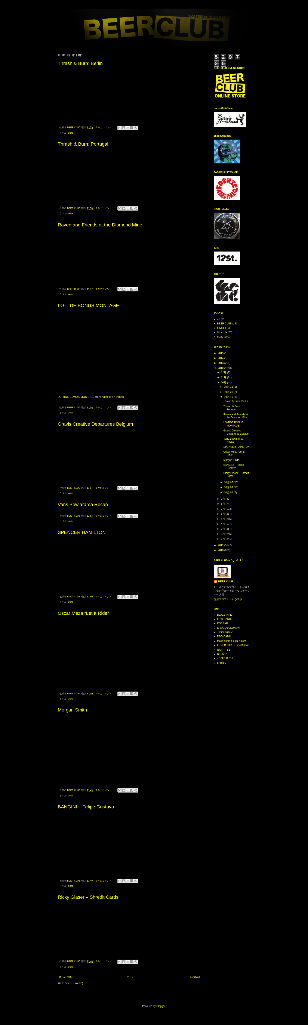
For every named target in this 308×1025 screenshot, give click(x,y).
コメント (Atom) (73, 983)
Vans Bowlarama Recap (83, 504)
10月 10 (229, 396)
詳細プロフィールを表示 (228, 599)
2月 (223, 533)
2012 (221, 368)
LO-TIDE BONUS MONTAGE (88, 305)
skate (70, 132)
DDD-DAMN (224, 636)
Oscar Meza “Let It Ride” (83, 613)
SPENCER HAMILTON (82, 532)
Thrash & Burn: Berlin (80, 63)
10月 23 (229, 391)
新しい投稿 (65, 976)
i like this (222, 332)
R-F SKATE (223, 654)
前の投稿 (195, 976)
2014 (221, 358)
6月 (223, 513)
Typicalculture (225, 632)
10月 (224, 382)
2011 (221, 545)
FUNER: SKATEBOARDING (233, 645)
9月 (223, 498)
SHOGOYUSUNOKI (228, 627)
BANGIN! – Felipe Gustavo (86, 806)
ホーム (131, 976)
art (218, 319)
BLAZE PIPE (224, 614)
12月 (224, 372)
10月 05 (229, 482)
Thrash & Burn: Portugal (83, 144)
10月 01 (229, 492)
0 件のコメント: (104, 127)
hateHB (106, 396)
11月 (224, 377)
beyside (221, 327)
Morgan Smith (72, 710)
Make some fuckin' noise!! (232, 640)
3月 (223, 528)
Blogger (160, 1006)
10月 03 (229, 487)
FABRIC (221, 662)
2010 (221, 550)
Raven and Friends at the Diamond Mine (100, 225)
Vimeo (120, 396)
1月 (223, 538)
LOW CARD (224, 619)
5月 (223, 518)
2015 (221, 353)
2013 (221, 363)
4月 (223, 523)
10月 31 (229, 386)
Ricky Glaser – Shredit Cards (88, 897)
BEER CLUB (224, 323)
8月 (223, 503)
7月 (223, 508)
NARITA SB (223, 649)
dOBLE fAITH (225, 658)
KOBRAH (222, 623)
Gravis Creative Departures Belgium (95, 424)
